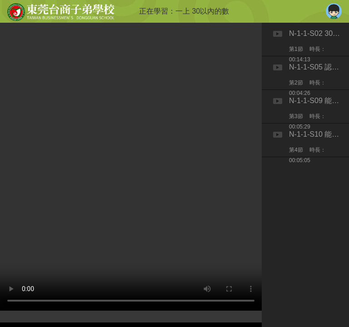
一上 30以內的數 (202, 11)
